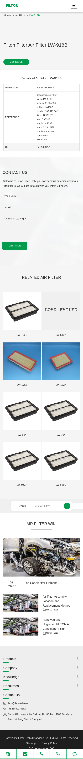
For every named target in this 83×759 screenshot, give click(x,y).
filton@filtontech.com (18, 703)
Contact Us (16, 61)
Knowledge (11, 677)
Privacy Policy (49, 743)
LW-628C (61, 484)
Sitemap (31, 743)
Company (10, 668)
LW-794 (61, 434)
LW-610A (61, 335)
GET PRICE (15, 245)
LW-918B (34, 15)
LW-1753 (22, 384)
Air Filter (20, 15)
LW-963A (22, 484)
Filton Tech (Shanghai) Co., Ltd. (36, 738)
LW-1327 (61, 384)
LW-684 (22, 434)
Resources (11, 686)
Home (7, 15)
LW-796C (22, 335)
